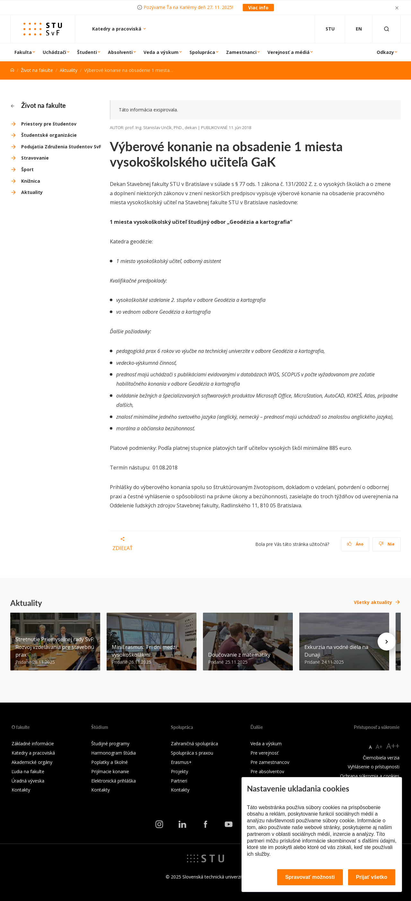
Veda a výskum (161, 52)
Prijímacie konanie (110, 771)
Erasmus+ (181, 762)
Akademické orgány (32, 762)
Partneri (179, 781)
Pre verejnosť (264, 753)
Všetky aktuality (373, 602)
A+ (379, 746)
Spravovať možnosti (310, 877)
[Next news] (387, 642)
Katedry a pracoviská (117, 29)
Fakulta (23, 52)
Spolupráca (202, 52)
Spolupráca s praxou (192, 753)
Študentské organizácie (49, 135)
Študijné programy (110, 743)
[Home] (12, 70)
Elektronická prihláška (113, 781)
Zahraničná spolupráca (194, 743)
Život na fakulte (37, 70)
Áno (355, 544)
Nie (387, 544)
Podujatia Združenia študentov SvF (61, 147)
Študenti (87, 52)
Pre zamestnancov (269, 762)
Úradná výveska (28, 781)
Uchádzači (54, 52)
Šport (27, 169)
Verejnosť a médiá (288, 52)
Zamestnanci (241, 52)
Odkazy (385, 52)
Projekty (179, 771)
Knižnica (30, 181)
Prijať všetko (372, 877)
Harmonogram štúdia (113, 753)
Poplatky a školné (109, 762)
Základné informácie (33, 743)
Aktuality (68, 70)
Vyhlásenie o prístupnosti (373, 767)
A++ (392, 745)
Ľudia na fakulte (28, 771)
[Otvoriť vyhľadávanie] (386, 29)
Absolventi (120, 52)
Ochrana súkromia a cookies (369, 776)
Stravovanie (35, 158)
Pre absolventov (267, 771)
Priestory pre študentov (48, 124)
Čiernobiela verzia (381, 758)
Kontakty (21, 790)
